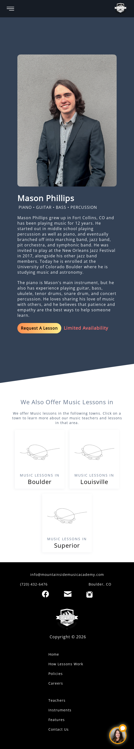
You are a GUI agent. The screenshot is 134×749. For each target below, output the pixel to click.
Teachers (57, 700)
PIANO (25, 207)
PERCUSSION (83, 207)
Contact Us (58, 729)
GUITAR (44, 207)
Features (56, 719)
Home (53, 654)
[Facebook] (45, 594)
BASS (61, 207)
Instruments (59, 710)
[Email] (67, 594)
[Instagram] (89, 594)
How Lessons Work (65, 664)
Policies (55, 673)
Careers (55, 683)
